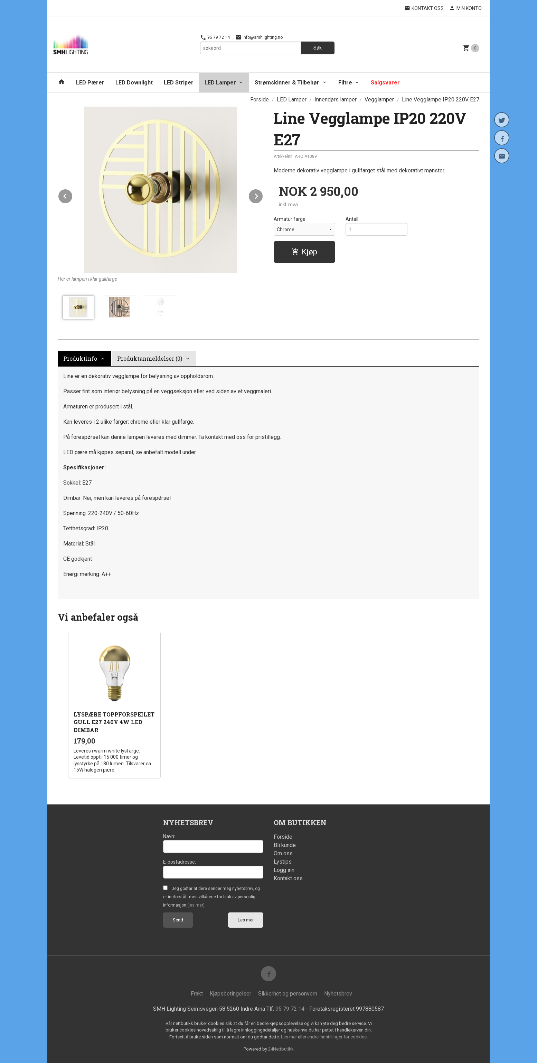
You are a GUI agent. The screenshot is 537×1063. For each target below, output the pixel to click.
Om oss (283, 853)
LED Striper (179, 82)
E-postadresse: (179, 862)
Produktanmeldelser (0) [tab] (149, 358)
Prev (72, 195)
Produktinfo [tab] (80, 358)
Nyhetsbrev (338, 993)
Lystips (283, 861)
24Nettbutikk (281, 1049)
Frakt (197, 993)
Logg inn (284, 870)
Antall (352, 219)
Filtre (345, 82)
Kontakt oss (288, 878)
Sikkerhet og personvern (287, 993)
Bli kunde (285, 845)
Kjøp (304, 251)
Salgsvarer (385, 82)
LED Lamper (220, 82)
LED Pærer (90, 82)
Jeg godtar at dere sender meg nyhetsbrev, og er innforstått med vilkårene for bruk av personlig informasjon (211, 897)
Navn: (169, 836)
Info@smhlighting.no (259, 37)
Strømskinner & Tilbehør (287, 82)
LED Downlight (134, 82)
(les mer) (196, 905)
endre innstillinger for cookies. (337, 1036)
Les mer (246, 919)
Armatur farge (289, 219)
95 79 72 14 (215, 37)
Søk (317, 48)
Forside (259, 99)
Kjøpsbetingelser (230, 993)
